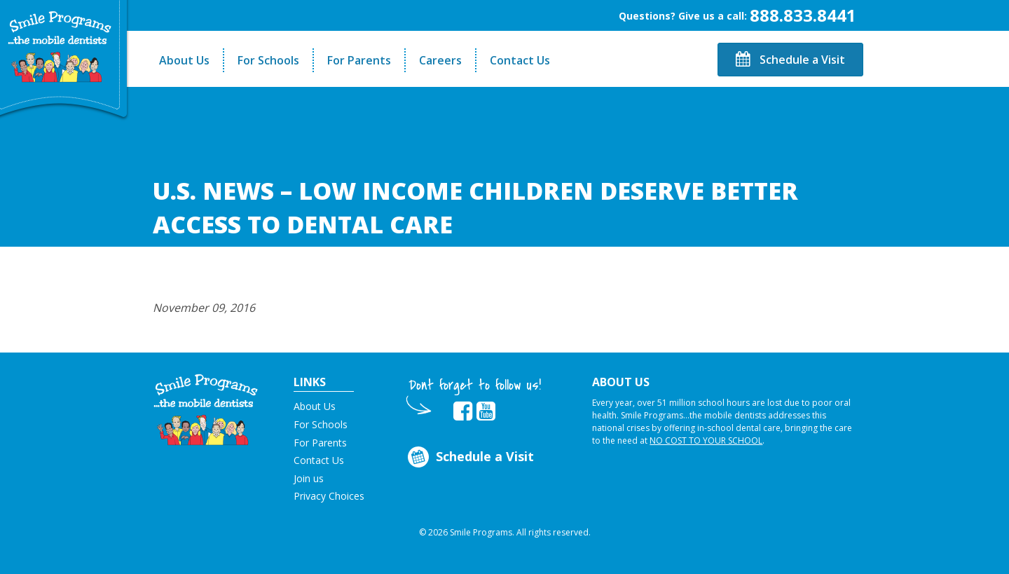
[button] (206, 408)
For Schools (268, 60)
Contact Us (520, 60)
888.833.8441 (803, 15)
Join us (309, 478)
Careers (440, 60)
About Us (184, 60)
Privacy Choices (329, 496)
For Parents (359, 60)
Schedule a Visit (790, 59)
